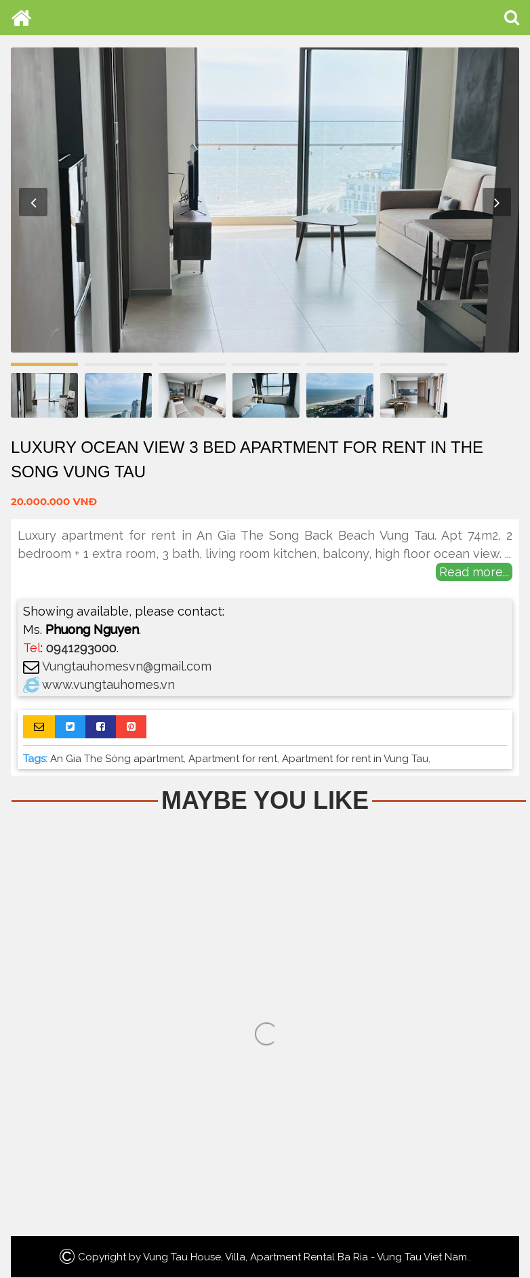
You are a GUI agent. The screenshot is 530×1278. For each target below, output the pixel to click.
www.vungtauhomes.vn (108, 684)
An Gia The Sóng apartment (117, 759)
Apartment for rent (232, 759)
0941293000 (81, 648)
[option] (265, 200)
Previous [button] (33, 202)
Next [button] (497, 202)
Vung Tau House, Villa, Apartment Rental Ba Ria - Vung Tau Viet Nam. (306, 1257)
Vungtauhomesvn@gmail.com (126, 666)
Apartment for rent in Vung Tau (355, 759)
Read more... (474, 572)
